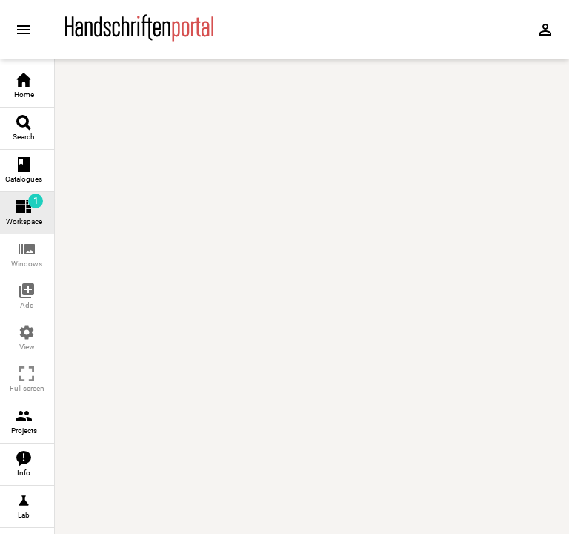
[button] (27, 255)
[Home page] (139, 38)
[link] (27, 86)
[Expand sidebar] (23, 29)
